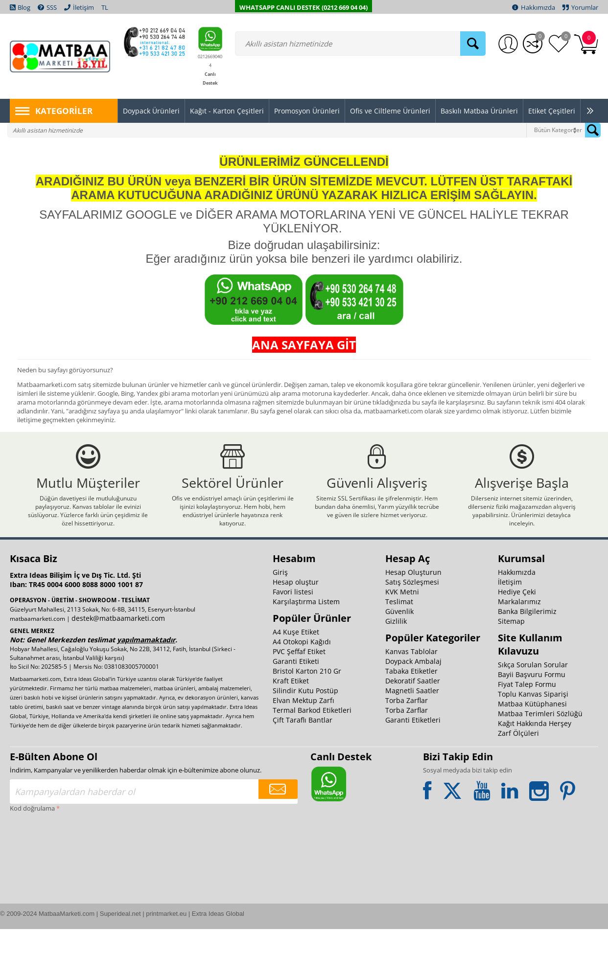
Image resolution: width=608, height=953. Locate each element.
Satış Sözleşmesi (412, 606)
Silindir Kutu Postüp (305, 714)
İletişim (510, 606)
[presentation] (50, 874)
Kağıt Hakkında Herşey (534, 747)
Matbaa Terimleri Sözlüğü (540, 737)
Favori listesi (293, 615)
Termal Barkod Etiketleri (312, 734)
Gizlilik (396, 645)
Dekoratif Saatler (412, 704)
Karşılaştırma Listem (306, 625)
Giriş (280, 596)
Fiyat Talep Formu (527, 708)
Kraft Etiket (291, 704)
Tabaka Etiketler (411, 695)
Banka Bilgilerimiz (527, 635)
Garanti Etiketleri (413, 744)
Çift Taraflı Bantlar (302, 744)
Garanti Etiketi (296, 685)
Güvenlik (399, 635)
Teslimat (399, 625)
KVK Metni (402, 615)
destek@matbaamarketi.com (118, 642)
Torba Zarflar (406, 724)
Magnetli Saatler (412, 714)
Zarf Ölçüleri (518, 757)
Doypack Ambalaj (413, 685)
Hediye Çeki (517, 615)
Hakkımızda (517, 596)
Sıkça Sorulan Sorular (533, 688)
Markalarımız (519, 625)
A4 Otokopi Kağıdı (302, 665)
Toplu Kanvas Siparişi (533, 718)
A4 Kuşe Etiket (296, 655)
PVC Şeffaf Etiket (299, 675)
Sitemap (511, 645)
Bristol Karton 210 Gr (307, 695)
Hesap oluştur (296, 606)
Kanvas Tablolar (411, 675)
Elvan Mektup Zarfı (303, 724)
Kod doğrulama (32, 832)
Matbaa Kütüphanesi (532, 727)
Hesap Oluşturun (413, 596)
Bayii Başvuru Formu (531, 698)
